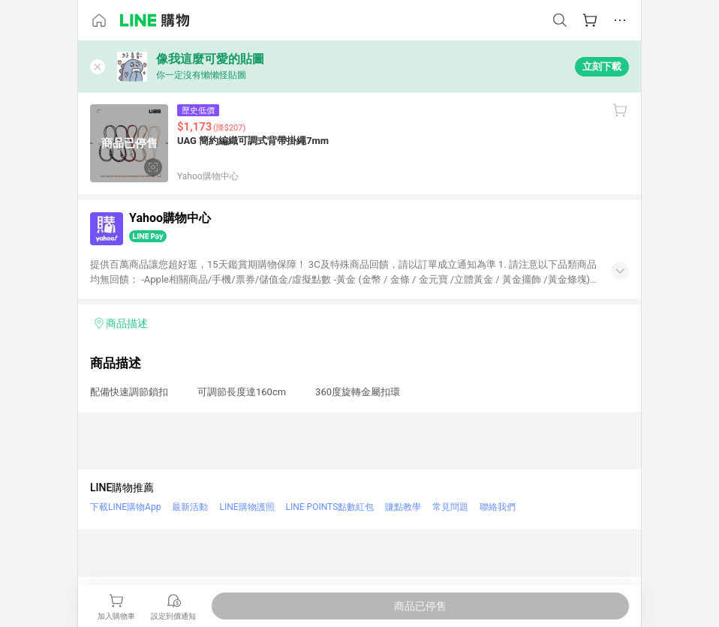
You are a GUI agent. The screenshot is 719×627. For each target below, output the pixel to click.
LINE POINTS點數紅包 (330, 507)
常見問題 (450, 507)
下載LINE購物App (125, 507)
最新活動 (190, 507)
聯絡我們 (498, 507)
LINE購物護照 (246, 507)
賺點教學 (403, 507)
